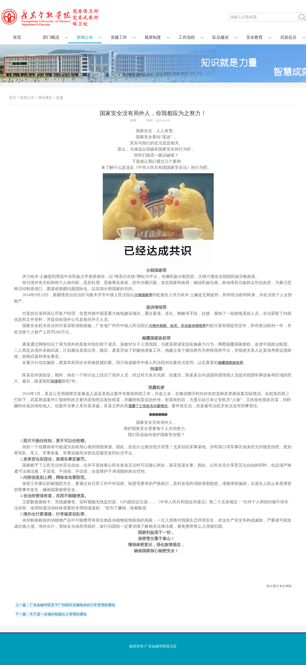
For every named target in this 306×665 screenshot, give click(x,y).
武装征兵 (288, 37)
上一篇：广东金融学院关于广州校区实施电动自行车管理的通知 (65, 605)
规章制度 (153, 37)
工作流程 (186, 37)
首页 (17, 37)
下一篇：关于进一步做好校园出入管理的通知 (51, 614)
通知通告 (45, 98)
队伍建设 (220, 37)
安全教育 (254, 37)
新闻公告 (85, 37)
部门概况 (51, 37)
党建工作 (119, 37)
